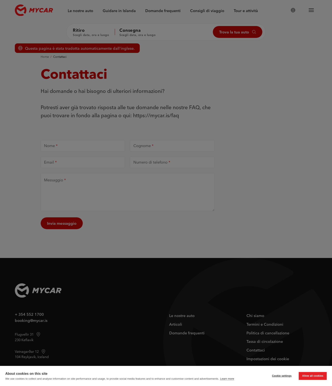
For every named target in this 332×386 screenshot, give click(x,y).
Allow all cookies (312, 375)
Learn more (227, 378)
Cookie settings (282, 375)
